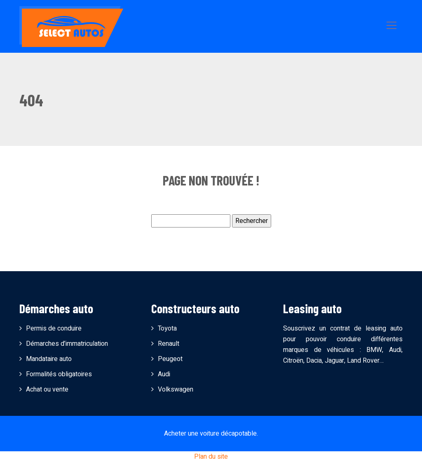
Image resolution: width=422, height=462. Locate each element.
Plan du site (211, 457)
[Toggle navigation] (391, 26)
